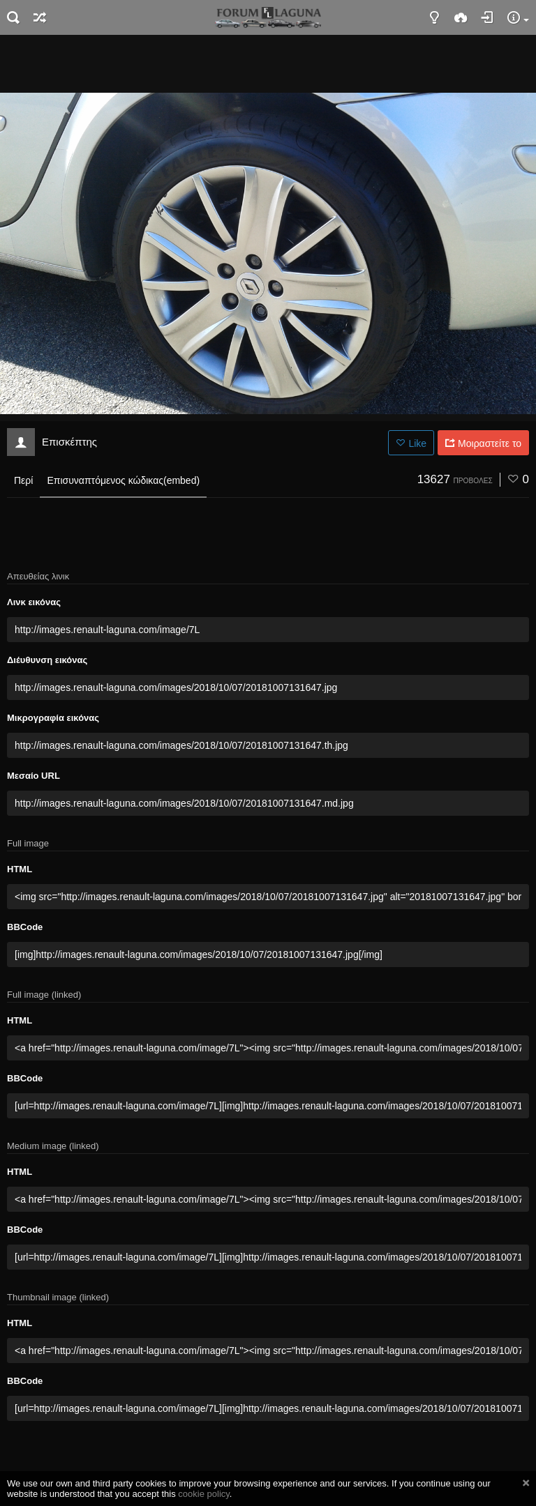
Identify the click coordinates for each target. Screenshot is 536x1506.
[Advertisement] (268, 63)
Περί (23, 480)
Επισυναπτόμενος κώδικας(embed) (123, 480)
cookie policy (204, 1494)
